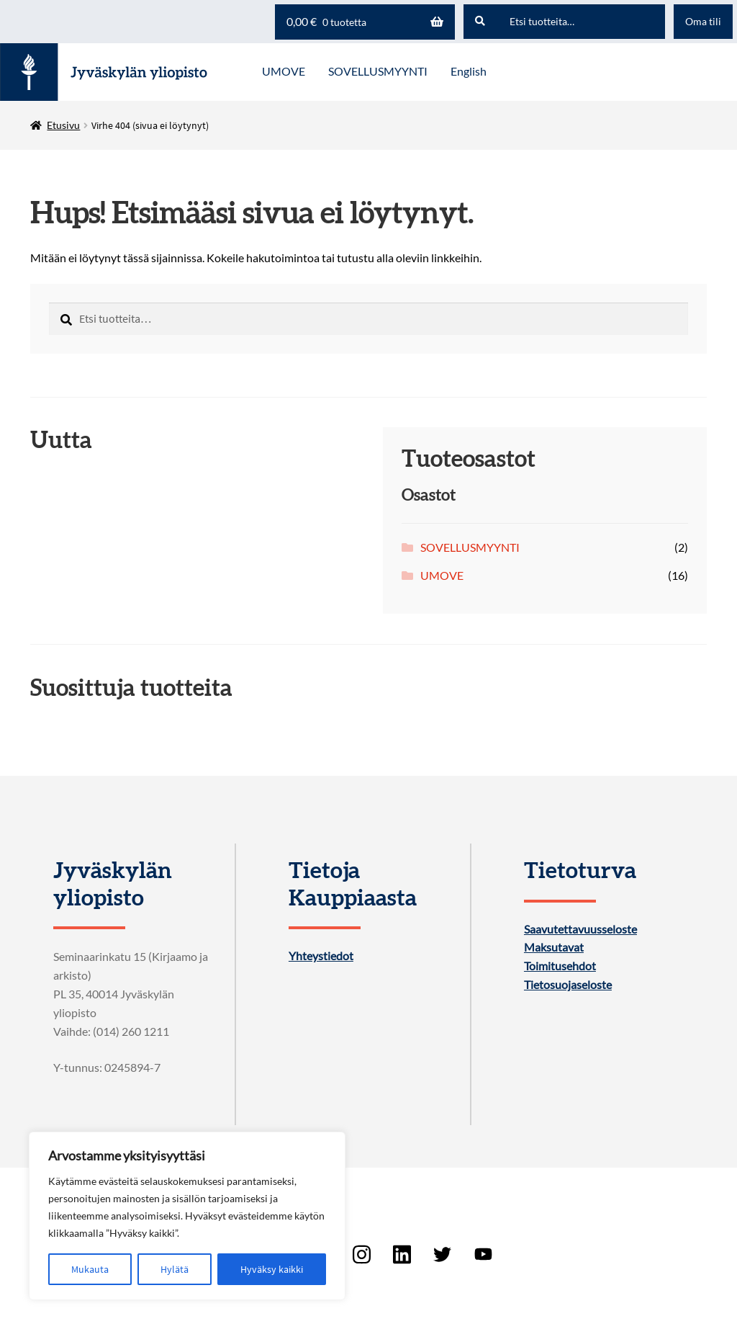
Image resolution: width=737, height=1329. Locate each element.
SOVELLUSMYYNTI (470, 547)
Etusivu (63, 125)
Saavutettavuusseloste (580, 929)
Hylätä (174, 1269)
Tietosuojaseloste (568, 984)
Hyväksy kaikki (271, 1269)
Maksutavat (554, 947)
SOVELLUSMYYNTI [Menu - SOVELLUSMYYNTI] (378, 71)
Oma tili (703, 21)
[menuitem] (468, 72)
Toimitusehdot (560, 965)
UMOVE (442, 575)
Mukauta (90, 1269)
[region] (187, 1216)
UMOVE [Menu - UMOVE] (283, 71)
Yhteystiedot (321, 955)
